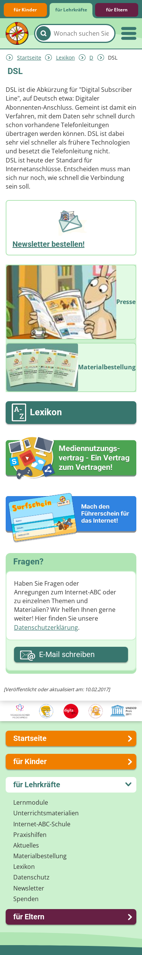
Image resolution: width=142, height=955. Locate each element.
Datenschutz (31, 877)
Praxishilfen (30, 835)
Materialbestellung (40, 856)
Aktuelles (26, 845)
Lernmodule (30, 802)
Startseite (29, 57)
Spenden (26, 899)
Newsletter (28, 888)
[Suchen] (43, 33)
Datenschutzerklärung (46, 627)
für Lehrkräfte (71, 9)
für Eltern (117, 9)
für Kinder (25, 9)
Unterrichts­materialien (46, 813)
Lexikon (65, 57)
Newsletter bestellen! (48, 244)
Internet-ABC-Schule (41, 824)
